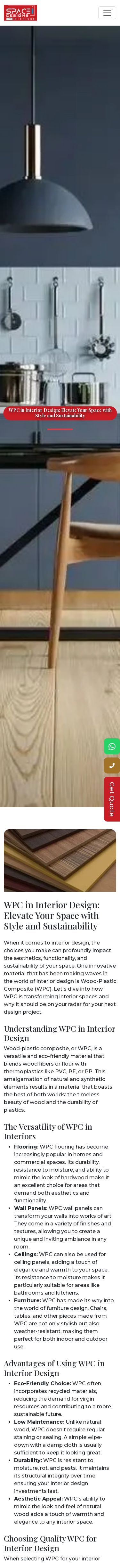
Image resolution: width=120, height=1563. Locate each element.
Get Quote (112, 799)
